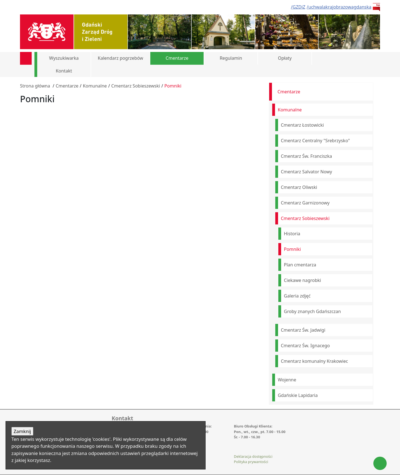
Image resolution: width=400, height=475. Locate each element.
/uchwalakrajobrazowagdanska (339, 7)
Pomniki (172, 86)
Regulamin (231, 58)
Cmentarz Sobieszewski (135, 86)
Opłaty (285, 58)
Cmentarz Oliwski (299, 187)
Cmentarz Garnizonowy (305, 203)
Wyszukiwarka (64, 58)
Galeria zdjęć (297, 296)
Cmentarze (177, 58)
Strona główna (35, 86)
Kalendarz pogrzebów (120, 58)
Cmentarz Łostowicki (302, 125)
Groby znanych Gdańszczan (312, 311)
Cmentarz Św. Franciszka (306, 156)
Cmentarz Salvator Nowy (306, 172)
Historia (292, 234)
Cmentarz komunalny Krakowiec (314, 361)
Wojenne (287, 380)
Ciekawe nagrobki (302, 280)
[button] (371, 58)
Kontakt (64, 71)
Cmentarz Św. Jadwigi (303, 330)
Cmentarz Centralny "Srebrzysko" (315, 141)
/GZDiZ (298, 7)
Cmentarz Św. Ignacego (305, 345)
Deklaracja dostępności (253, 456)
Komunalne (95, 86)
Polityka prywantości (251, 461)
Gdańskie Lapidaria (298, 395)
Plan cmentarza (300, 265)
